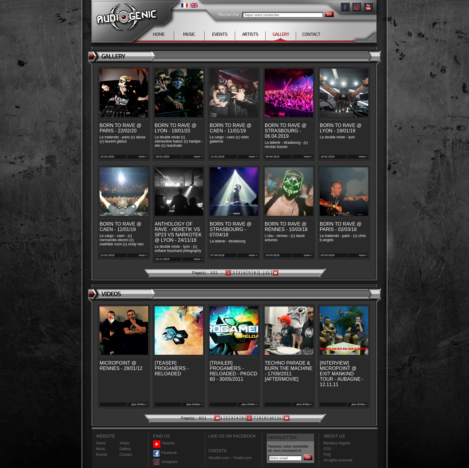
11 (268, 272)
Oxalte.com (242, 458)
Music (101, 449)
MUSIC (189, 34)
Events (101, 454)
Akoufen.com (218, 458)
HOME (159, 34)
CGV (327, 449)
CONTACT (311, 34)
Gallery (125, 449)
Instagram (165, 462)
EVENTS (219, 34)
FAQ (327, 454)
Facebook (165, 453)
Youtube (164, 443)
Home (101, 443)
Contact (126, 454)
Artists (125, 443)
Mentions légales (337, 443)
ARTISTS (250, 34)
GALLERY (280, 34)
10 (271, 418)
